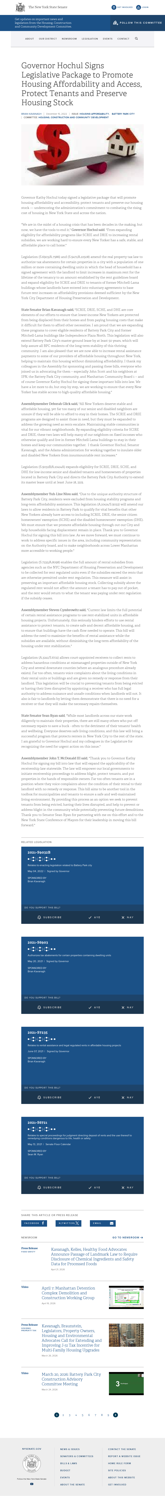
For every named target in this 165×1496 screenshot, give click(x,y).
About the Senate (72, 1485)
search (145, 40)
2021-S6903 (38, 942)
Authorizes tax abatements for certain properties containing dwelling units (69, 955)
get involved (125, 8)
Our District (42, 40)
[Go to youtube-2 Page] (32, 1484)
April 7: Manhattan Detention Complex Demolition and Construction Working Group (68, 1293)
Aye (97, 917)
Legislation (90, 40)
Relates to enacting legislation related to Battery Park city (60, 865)
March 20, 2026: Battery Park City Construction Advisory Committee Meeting (71, 1379)
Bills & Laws (68, 1463)
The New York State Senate (47, 8)
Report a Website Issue (124, 1456)
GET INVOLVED (117, 1485)
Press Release (29, 1248)
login (145, 8)
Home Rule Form (119, 1463)
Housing (26, 1328)
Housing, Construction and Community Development (74, 117)
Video (24, 1287)
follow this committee (141, 24)
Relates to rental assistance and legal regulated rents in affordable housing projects (74, 1045)
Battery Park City (123, 114)
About (20, 40)
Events (111, 40)
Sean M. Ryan (35, 1154)
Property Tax (28, 1331)
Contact (131, 40)
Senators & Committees (76, 1456)
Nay (130, 917)
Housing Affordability (94, 114)
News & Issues (70, 1449)
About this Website (121, 1478)
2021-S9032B (39, 852)
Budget (65, 1470)
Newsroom (66, 40)
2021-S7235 (38, 1032)
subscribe (52, 917)
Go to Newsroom (125, 1237)
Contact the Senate (122, 1449)
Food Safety (28, 1252)
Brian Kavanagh (31, 114)
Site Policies (117, 1470)
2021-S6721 (37, 1122)
